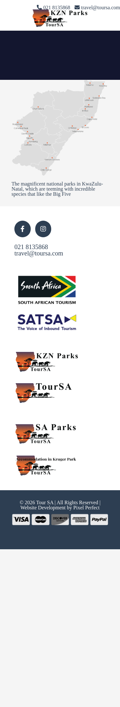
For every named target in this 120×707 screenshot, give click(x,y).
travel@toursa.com (38, 253)
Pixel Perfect (86, 507)
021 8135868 (31, 246)
